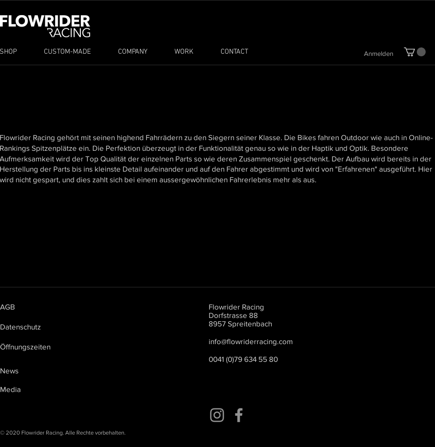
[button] (415, 51)
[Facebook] (238, 415)
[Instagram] (217, 415)
